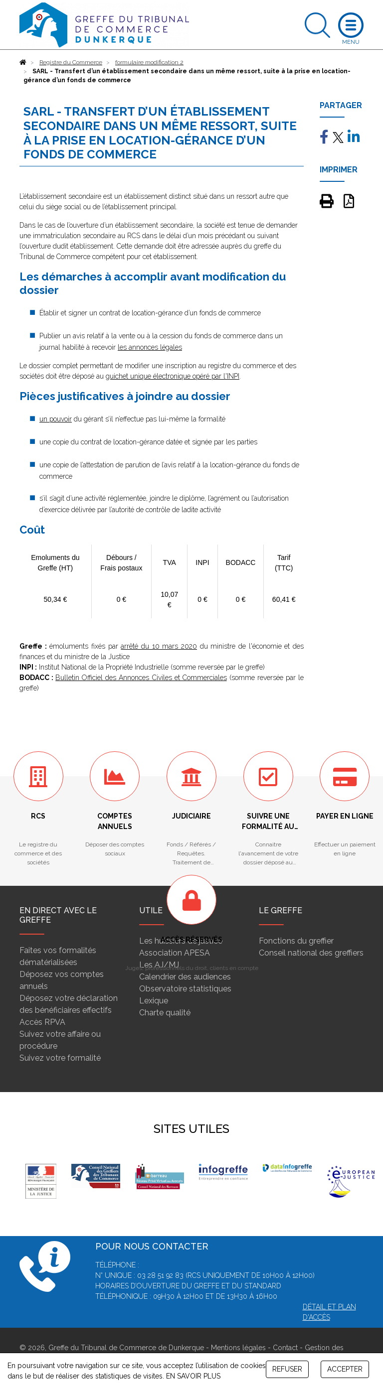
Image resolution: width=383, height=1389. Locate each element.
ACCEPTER (345, 1369)
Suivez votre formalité (60, 1058)
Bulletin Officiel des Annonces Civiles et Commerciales (141, 678)
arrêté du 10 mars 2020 (159, 646)
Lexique (153, 1000)
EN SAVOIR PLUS (193, 1376)
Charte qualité (165, 1012)
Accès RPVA (42, 1022)
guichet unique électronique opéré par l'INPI (172, 376)
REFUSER (287, 1369)
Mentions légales (238, 1348)
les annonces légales (150, 347)
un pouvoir (55, 419)
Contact (285, 1348)
